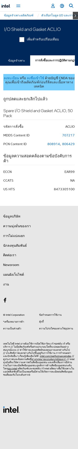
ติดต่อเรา (9, 255)
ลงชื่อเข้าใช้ (35, 78)
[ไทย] (62, 6)
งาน (6, 284)
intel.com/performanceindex (55, 356)
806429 (68, 144)
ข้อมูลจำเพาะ (16, 60)
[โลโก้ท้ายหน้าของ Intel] (11, 409)
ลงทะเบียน (11, 78)
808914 (53, 144)
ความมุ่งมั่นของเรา (17, 226)
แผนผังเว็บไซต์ (13, 275)
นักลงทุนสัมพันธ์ (15, 246)
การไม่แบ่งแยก (14, 236)
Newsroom (11, 265)
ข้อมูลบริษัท (11, 216)
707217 (68, 135)
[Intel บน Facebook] (5, 301)
